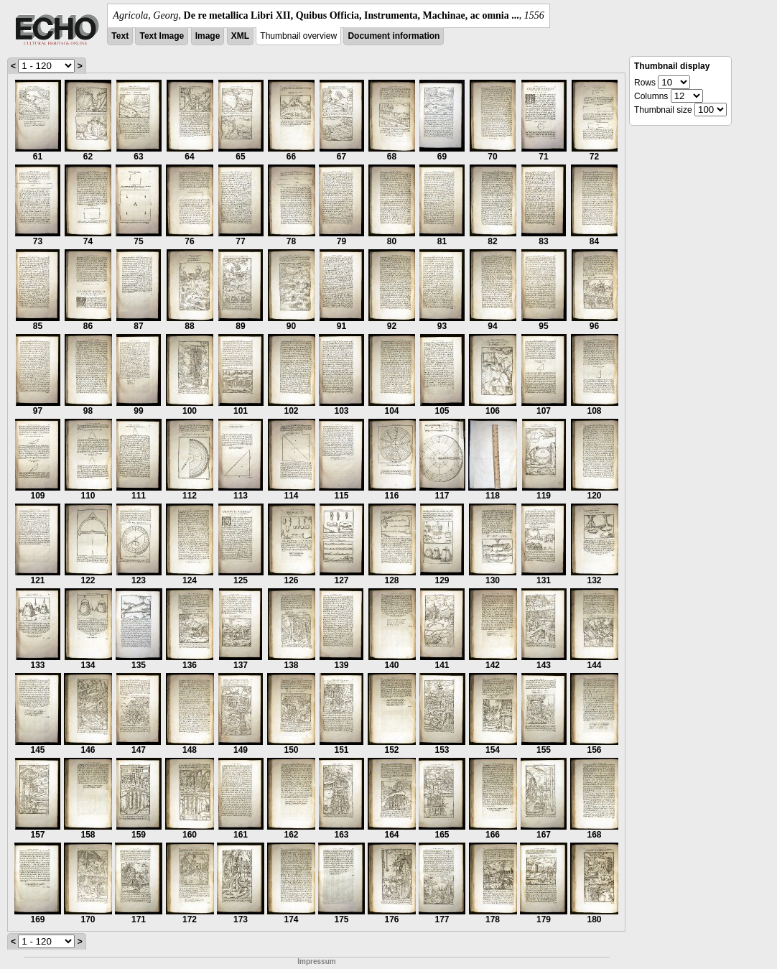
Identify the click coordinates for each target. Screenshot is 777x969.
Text (120, 36)
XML (240, 36)
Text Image (161, 36)
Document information (393, 36)
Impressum (316, 961)
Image (207, 36)
